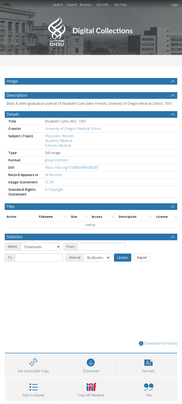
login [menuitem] (174, 4)
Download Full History (158, 343)
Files (10, 206)
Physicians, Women (59, 136)
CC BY (49, 182)
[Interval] (96, 258)
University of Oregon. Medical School (73, 128)
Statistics (15, 236)
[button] (148, 364)
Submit (71, 4)
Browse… (87, 4)
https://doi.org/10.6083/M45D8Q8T (71, 167)
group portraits (56, 160)
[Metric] (40, 247)
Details (13, 114)
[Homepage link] (91, 30)
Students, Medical (58, 140)
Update (122, 257)
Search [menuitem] (58, 4)
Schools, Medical (58, 145)
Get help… (121, 4)
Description (17, 95)
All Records (53, 174)
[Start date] (101, 247)
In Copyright (54, 189)
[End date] (39, 258)
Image (12, 81)
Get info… (103, 4)
